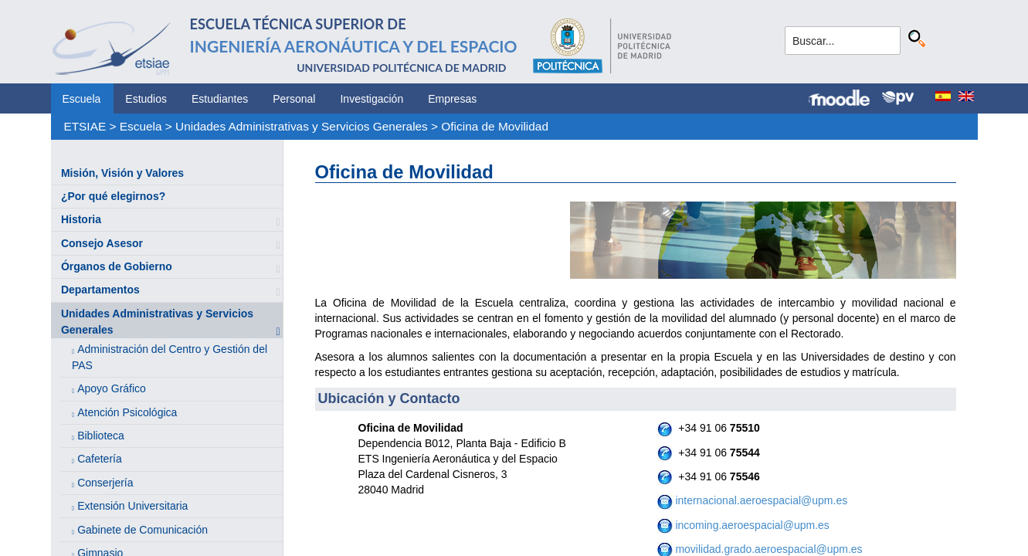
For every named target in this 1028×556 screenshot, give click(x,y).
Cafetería (99, 459)
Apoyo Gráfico (111, 388)
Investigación (371, 99)
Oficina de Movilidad (494, 126)
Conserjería (105, 482)
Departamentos (100, 289)
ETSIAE (84, 126)
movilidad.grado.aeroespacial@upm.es (768, 549)
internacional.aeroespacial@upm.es (760, 500)
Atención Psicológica (127, 412)
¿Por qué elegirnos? (113, 196)
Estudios (146, 99)
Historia (81, 219)
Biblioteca (100, 435)
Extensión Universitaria (132, 506)
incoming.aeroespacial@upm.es (751, 525)
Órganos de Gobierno (116, 266)
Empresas (452, 99)
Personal (294, 99)
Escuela (82, 99)
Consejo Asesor (102, 243)
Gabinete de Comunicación (142, 530)
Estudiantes (220, 99)
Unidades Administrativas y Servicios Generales (301, 126)
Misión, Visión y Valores (122, 173)
